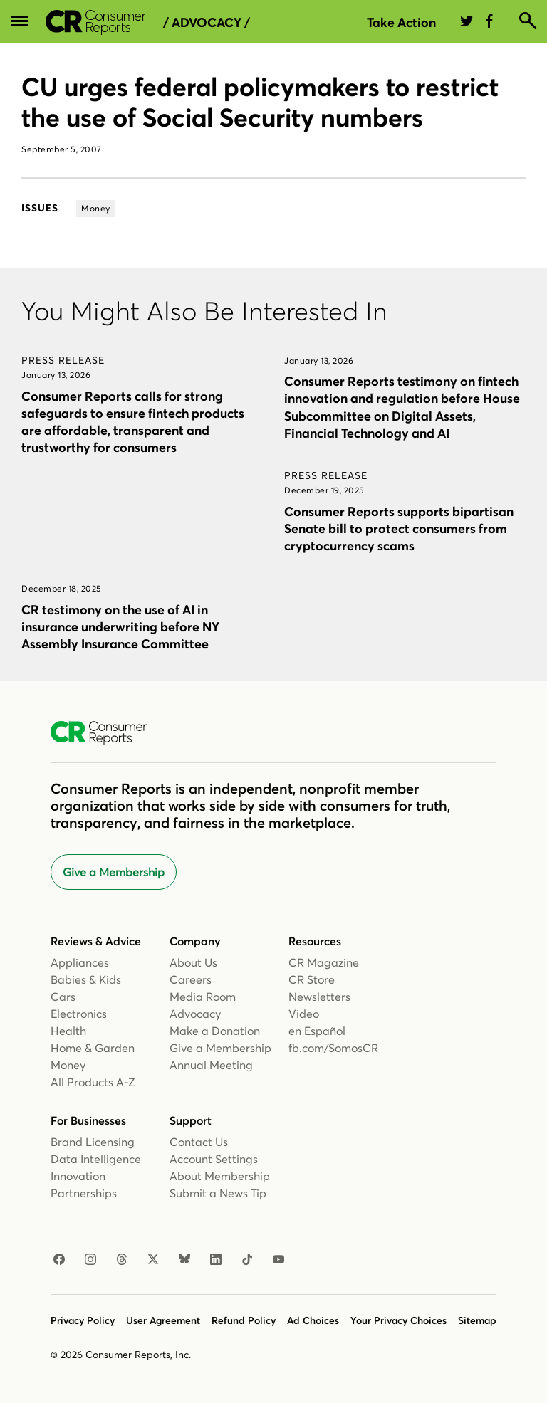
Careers (191, 979)
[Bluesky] (184, 1259)
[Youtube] (278, 1259)
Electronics (79, 1014)
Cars (63, 996)
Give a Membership (114, 872)
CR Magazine (323, 962)
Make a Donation (215, 1031)
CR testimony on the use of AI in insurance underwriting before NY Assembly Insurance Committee (120, 626)
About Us (193, 962)
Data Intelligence (96, 1159)
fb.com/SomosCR (333, 1048)
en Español (316, 1031)
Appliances (80, 962)
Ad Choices (313, 1320)
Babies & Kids (86, 979)
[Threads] (121, 1259)
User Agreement (163, 1320)
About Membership (220, 1176)
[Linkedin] (215, 1259)
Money (68, 1065)
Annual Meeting (211, 1065)
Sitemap (477, 1320)
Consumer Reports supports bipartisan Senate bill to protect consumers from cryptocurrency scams (399, 528)
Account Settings (214, 1159)
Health (68, 1031)
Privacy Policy (83, 1320)
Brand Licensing (93, 1142)
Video (303, 1014)
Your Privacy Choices (398, 1320)
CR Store (311, 979)
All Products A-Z (93, 1082)
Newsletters (319, 996)
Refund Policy (244, 1320)
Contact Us (199, 1142)
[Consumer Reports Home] (106, 733)
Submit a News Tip (218, 1193)
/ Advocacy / (206, 23)
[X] (153, 1259)
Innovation (78, 1176)
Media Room (203, 996)
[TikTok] (247, 1259)
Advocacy (195, 1014)
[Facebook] (59, 1259)
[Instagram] (90, 1259)
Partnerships (84, 1193)
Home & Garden (93, 1048)
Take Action (401, 22)
